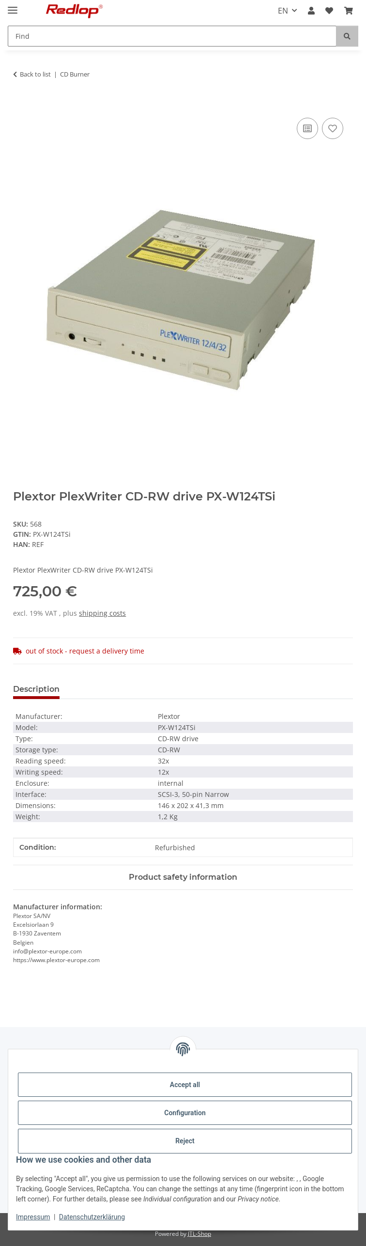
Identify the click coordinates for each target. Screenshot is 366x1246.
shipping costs (102, 613)
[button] (311, 10)
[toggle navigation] (12, 6)
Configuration (184, 1113)
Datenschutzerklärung (92, 1217)
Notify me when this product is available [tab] (254, 689)
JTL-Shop (199, 1234)
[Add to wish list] (332, 128)
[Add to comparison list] (307, 128)
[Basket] (348, 10)
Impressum (33, 1217)
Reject (185, 1141)
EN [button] (283, 10)
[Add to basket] (21, 104)
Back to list (35, 74)
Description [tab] (36, 689)
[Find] (172, 36)
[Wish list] (329, 10)
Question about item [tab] (116, 689)
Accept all (185, 1085)
